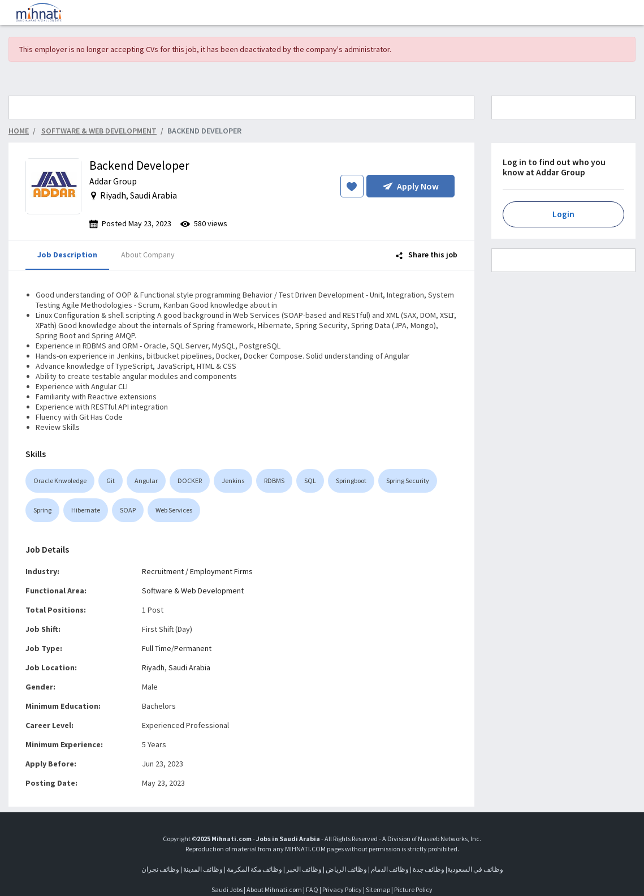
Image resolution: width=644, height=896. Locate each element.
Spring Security (407, 480)
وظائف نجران (160, 869)
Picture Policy (413, 889)
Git (110, 480)
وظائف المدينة (203, 869)
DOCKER (190, 480)
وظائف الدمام (390, 869)
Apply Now (411, 186)
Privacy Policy (342, 889)
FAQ (312, 889)
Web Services (173, 510)
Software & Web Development (193, 590)
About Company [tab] (148, 254)
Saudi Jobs (227, 889)
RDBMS (274, 480)
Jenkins (233, 480)
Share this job (426, 254)
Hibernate (85, 510)
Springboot (351, 480)
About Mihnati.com (275, 889)
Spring (42, 510)
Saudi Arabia (189, 667)
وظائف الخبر (304, 869)
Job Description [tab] (67, 254)
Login (563, 214)
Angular (146, 480)
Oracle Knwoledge (60, 480)
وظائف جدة (428, 869)
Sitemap (378, 889)
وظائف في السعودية (475, 869)
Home (18, 131)
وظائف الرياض (346, 869)
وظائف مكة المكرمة (254, 869)
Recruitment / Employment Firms (197, 571)
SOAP (128, 510)
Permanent (192, 648)
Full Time (156, 648)
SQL (310, 480)
